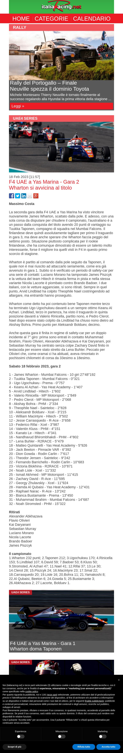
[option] (61, 67)
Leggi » (18, 106)
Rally (19, 27)
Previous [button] (6, 67)
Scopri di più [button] (14, 746)
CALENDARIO (92, 18)
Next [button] (116, 67)
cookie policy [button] (31, 691)
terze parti (52, 694)
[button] (118, 679)
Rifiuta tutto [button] (84, 746)
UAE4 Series (25, 118)
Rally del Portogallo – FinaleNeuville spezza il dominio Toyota (49, 86)
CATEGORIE (51, 18)
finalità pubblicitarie (94, 701)
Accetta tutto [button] (108, 746)
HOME (21, 18)
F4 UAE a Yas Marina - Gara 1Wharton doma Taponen (42, 646)
